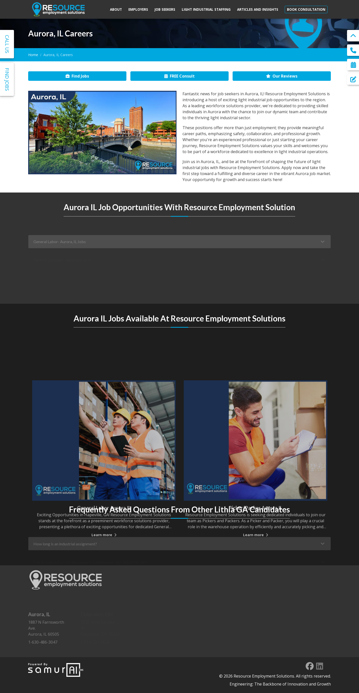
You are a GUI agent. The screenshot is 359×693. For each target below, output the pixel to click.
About (116, 9)
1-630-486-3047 (42, 642)
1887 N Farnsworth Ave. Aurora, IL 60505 (48, 624)
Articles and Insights (257, 9)
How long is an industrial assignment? (65, 548)
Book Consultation (306, 9)
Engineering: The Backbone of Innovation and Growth (280, 684)
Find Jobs (77, 76)
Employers (138, 9)
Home (33, 54)
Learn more (103, 591)
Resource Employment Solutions (264, 676)
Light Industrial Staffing (206, 9)
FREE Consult (179, 76)
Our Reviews (281, 76)
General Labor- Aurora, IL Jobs (59, 246)
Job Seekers (165, 9)
